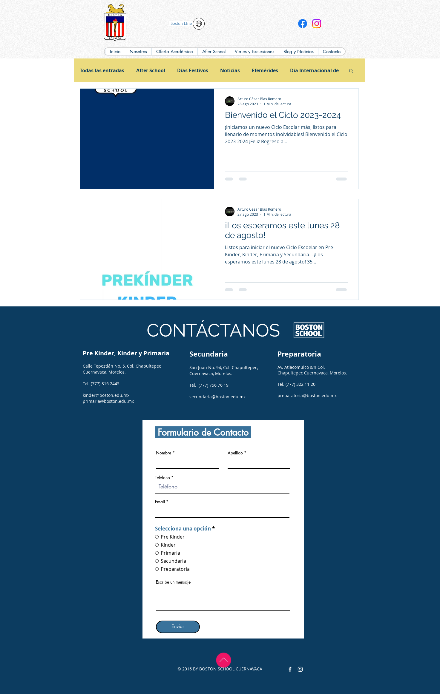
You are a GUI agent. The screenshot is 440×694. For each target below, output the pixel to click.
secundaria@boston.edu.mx (217, 397)
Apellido (235, 453)
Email (160, 502)
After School (150, 70)
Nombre (163, 453)
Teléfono (162, 478)
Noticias (230, 70)
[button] (174, 51)
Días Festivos (192, 70)
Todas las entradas (102, 70)
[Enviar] (178, 627)
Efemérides (265, 70)
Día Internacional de (314, 70)
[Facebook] (303, 24)
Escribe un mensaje (173, 582)
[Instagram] (317, 24)
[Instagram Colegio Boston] (300, 669)
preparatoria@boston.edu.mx (307, 395)
